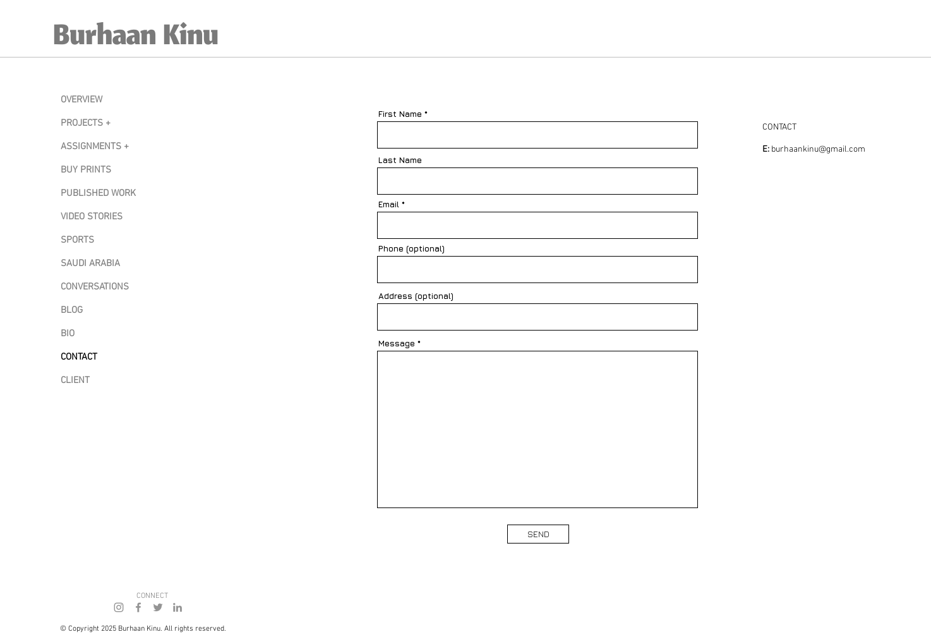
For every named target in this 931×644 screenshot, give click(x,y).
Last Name (400, 160)
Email (388, 204)
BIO (68, 333)
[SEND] (538, 534)
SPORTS (77, 240)
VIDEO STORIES (92, 216)
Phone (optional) (411, 249)
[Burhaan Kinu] (162, 38)
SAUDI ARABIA (90, 263)
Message (396, 343)
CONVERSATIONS (95, 287)
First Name (400, 114)
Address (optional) (415, 296)
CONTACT (79, 357)
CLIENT (75, 380)
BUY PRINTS (86, 170)
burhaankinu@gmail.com (818, 149)
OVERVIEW (81, 100)
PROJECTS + (86, 123)
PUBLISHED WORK (98, 193)
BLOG (72, 310)
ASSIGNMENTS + (95, 146)
